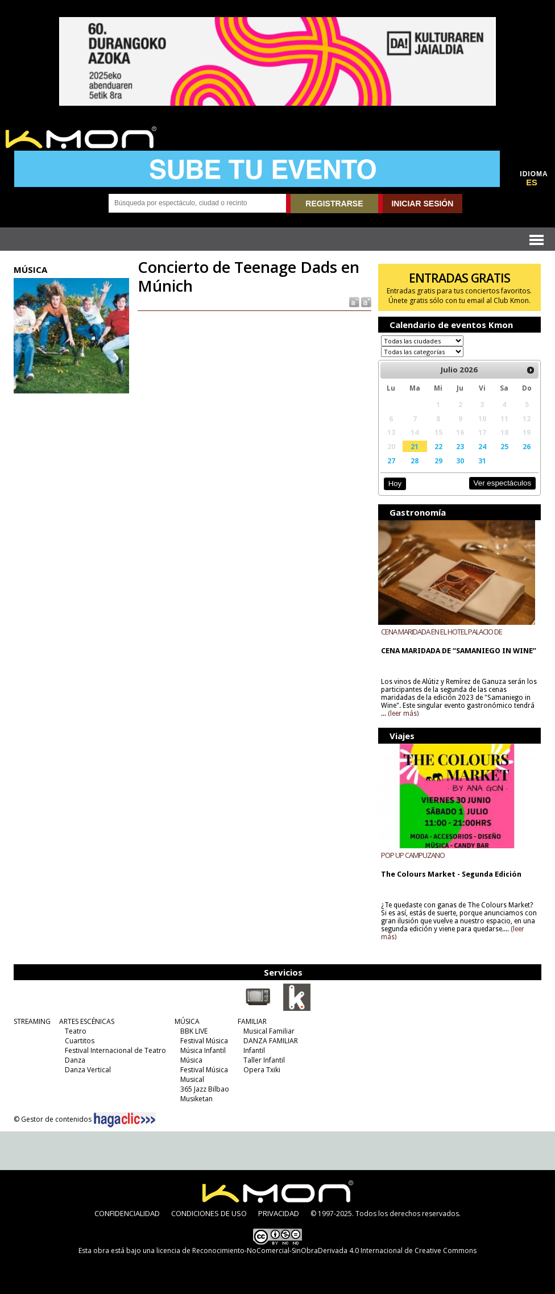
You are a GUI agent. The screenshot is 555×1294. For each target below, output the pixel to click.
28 (415, 460)
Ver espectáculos (503, 483)
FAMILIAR (252, 1021)
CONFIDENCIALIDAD (127, 1213)
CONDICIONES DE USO (209, 1213)
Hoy (394, 483)
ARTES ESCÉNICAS (86, 1021)
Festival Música (204, 1041)
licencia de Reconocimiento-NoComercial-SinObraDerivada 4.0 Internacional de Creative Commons (316, 1250)
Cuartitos (79, 1041)
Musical (192, 1079)
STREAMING (32, 1021)
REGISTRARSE (334, 203)
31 (482, 460)
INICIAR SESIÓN (422, 203)
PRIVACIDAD (278, 1213)
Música (191, 1060)
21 (415, 446)
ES (531, 182)
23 (460, 446)
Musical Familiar (269, 1031)
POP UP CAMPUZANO (413, 855)
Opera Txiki (261, 1070)
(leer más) (403, 713)
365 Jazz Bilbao (204, 1089)
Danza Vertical (88, 1070)
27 (391, 460)
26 (527, 446)
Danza (75, 1060)
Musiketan (196, 1099)
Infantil (254, 1050)
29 (438, 460)
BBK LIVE (194, 1031)
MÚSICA (187, 1021)
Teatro (75, 1031)
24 (482, 446)
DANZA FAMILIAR (270, 1041)
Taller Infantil (264, 1060)
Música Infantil (203, 1050)
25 (504, 446)
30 (460, 460)
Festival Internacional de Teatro (115, 1050)
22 (438, 446)
